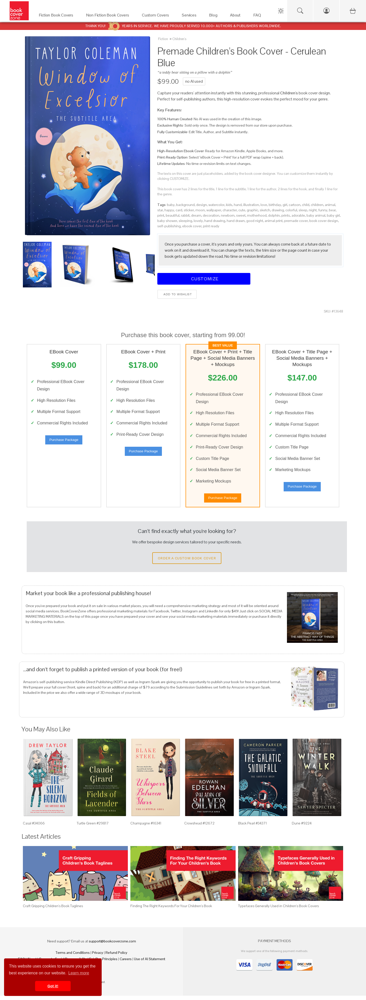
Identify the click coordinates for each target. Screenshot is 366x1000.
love (264, 204)
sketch (265, 210)
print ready (211, 226)
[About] (236, 16)
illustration (251, 204)
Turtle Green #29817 (93, 827)
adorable (298, 215)
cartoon (294, 204)
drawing (278, 210)
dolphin (274, 215)
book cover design (323, 220)
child (305, 204)
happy (169, 210)
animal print (274, 220)
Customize (204, 278)
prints (285, 215)
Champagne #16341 (145, 827)
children (317, 204)
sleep (303, 210)
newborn (228, 215)
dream (196, 215)
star (160, 210)
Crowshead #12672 (199, 827)
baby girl (333, 215)
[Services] (190, 16)
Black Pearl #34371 (252, 827)
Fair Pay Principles (103, 963)
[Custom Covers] (157, 16)
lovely (198, 220)
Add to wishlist (177, 294)
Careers (126, 963)
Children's (179, 39)
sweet (241, 215)
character (230, 210)
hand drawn (236, 220)
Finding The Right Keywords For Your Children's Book (171, 910)
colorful (291, 210)
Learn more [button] (78, 973)
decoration (211, 215)
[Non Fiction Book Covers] (109, 16)
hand (238, 204)
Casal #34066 (34, 827)
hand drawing (214, 220)
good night (254, 220)
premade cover (296, 220)
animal (330, 204)
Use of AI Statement (149, 963)
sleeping (185, 220)
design (201, 204)
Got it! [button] (53, 986)
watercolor (216, 204)
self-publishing (169, 226)
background (185, 204)
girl (285, 204)
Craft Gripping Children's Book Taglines (53, 910)
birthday (275, 204)
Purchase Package (63, 442)
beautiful (172, 215)
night (313, 210)
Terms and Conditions (73, 957)
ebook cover (192, 226)
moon (200, 210)
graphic (252, 210)
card (179, 210)
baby (171, 204)
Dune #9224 (302, 827)
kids (229, 204)
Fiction (163, 39)
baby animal (316, 215)
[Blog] (214, 16)
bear (332, 210)
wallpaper (213, 210)
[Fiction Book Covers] (57, 16)
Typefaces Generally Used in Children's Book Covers (278, 910)
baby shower (167, 220)
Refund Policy (116, 957)
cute (241, 210)
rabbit (185, 215)
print (160, 215)
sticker (189, 210)
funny (322, 210)
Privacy (97, 957)
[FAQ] (258, 16)
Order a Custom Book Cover (187, 562)
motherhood (257, 215)
